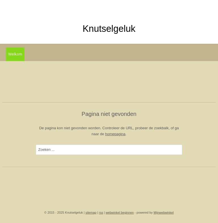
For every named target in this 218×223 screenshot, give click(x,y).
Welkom (15, 54)
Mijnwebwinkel (164, 212)
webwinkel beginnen (120, 212)
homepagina (115, 134)
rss (101, 212)
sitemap (91, 212)
